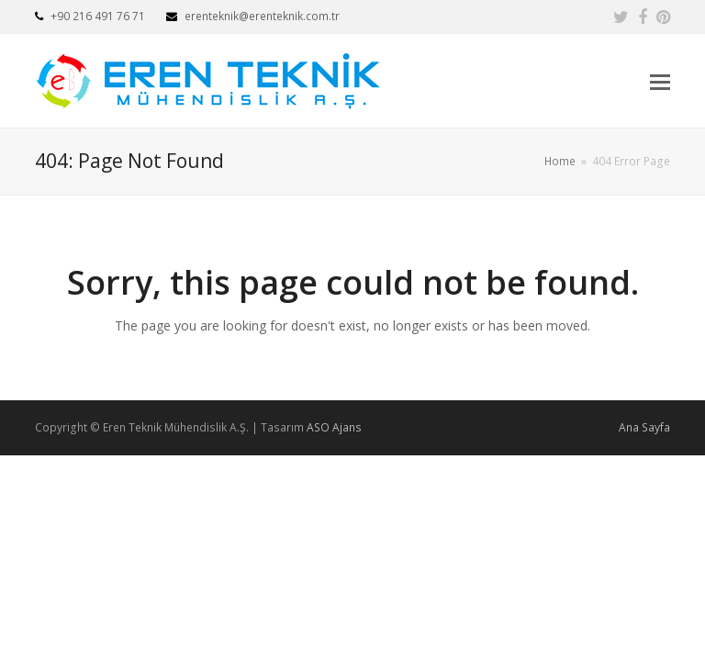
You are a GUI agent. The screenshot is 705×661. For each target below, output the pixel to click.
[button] (660, 81)
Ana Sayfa (644, 427)
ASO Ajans (334, 427)
